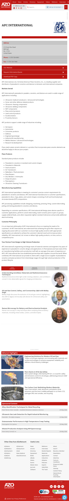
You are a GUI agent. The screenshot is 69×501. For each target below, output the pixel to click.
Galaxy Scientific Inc (10, 431)
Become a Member (58, 451)
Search (55, 448)
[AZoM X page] (18, 8)
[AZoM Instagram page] (21, 8)
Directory (32, 2)
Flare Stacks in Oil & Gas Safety (36, 372)
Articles (32, 448)
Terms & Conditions (56, 461)
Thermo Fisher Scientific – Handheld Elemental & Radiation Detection (24, 410)
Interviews (45, 448)
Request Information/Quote (13, 72)
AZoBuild (7, 455)
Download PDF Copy (10, 77)
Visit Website (8, 68)
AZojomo (44, 460)
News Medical (20, 453)
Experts (44, 465)
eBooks (32, 458)
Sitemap (55, 468)
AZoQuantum (20, 448)
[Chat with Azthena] (64, 497)
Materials (44, 453)
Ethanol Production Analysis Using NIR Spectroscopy (21, 429)
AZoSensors (19, 446)
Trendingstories (56, 268)
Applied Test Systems (11, 424)
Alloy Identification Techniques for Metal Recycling (21, 407)
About (55, 446)
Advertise (56, 458)
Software (33, 469)
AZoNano (7, 446)
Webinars (44, 446)
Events (32, 462)
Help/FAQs (45, 467)
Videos (32, 460)
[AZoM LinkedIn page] (14, 8)
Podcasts (44, 462)
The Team (45, 469)
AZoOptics (7, 453)
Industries (45, 458)
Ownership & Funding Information (57, 475)
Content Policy (57, 471)
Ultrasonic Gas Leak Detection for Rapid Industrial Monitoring (25, 414)
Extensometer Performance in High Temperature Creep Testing (25, 421)
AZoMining (7, 458)
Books (32, 455)
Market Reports (46, 451)
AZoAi (18, 451)
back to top (60, 481)
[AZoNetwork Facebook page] (16, 8)
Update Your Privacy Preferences (15, 499)
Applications (45, 455)
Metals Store (34, 465)
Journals (32, 467)
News (32, 446)
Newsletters (56, 453)
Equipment (33, 453)
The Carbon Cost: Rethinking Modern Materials (42, 387)
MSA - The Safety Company (12, 417)
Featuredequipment (34, 268)
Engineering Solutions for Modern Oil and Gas (42, 356)
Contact (55, 455)
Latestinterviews (12, 268)
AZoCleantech (8, 451)
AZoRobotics (8, 448)
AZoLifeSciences (21, 455)
